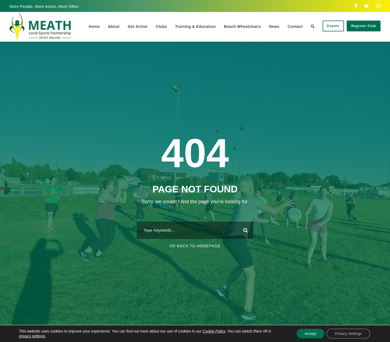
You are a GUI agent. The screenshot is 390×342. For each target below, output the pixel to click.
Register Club (363, 26)
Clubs (161, 26)
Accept (310, 333)
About (113, 26)
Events (333, 26)
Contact (295, 26)
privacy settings (32, 336)
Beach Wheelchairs (242, 26)
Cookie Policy (214, 331)
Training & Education (195, 26)
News (274, 26)
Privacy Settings (348, 333)
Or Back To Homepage (195, 246)
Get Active (138, 26)
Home (94, 26)
